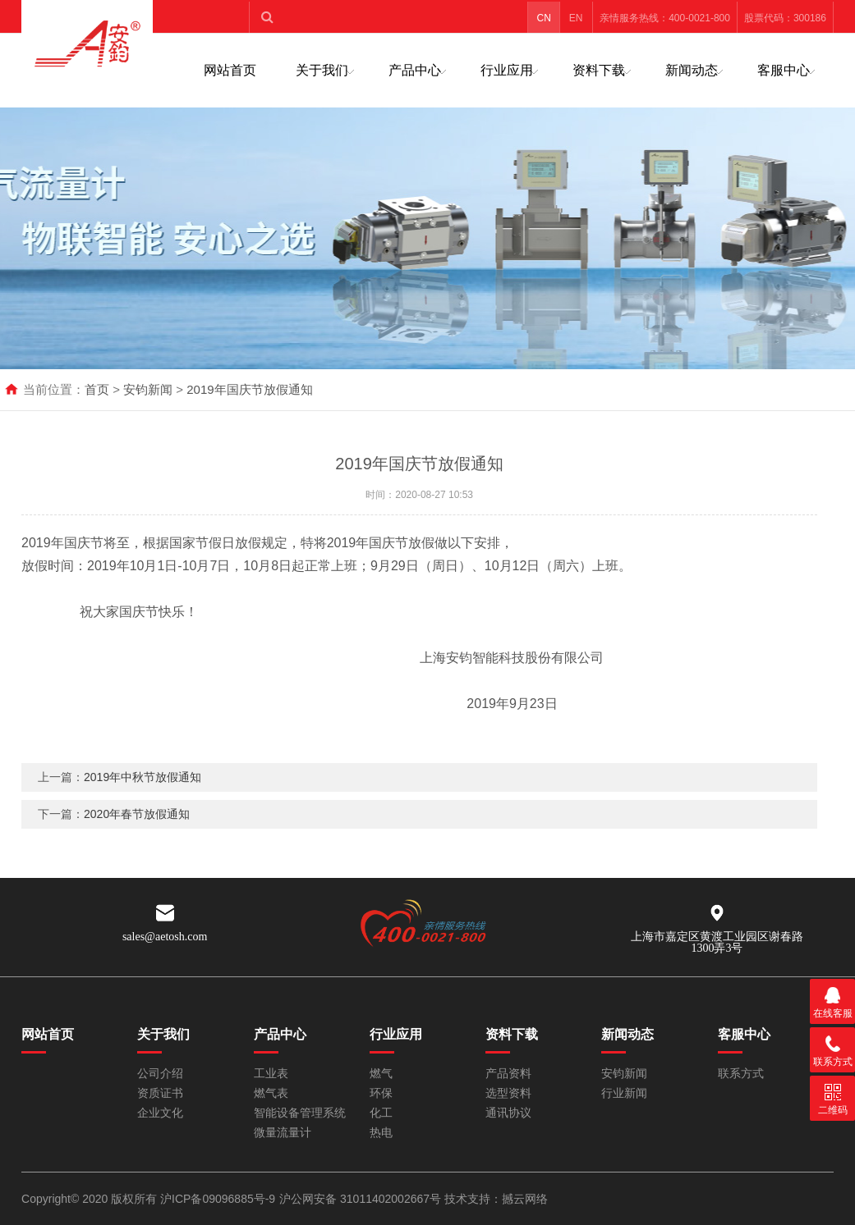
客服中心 (783, 70)
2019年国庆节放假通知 (249, 389)
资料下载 (598, 70)
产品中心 (414, 70)
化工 (381, 1113)
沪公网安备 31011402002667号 (361, 1198)
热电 (381, 1133)
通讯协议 (508, 1113)
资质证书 (160, 1093)
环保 (381, 1093)
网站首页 (230, 70)
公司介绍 (160, 1073)
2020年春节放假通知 (137, 813)
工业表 (271, 1073)
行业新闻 (624, 1093)
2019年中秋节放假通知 (142, 777)
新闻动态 (691, 70)
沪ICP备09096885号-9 (217, 1198)
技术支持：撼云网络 (496, 1198)
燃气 (381, 1073)
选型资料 (508, 1093)
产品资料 (508, 1073)
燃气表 (271, 1093)
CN (543, 18)
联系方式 (741, 1073)
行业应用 (506, 70)
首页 (97, 389)
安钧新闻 (147, 389)
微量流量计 (282, 1133)
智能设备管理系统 (300, 1113)
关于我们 (322, 70)
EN (576, 18)
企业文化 (160, 1113)
